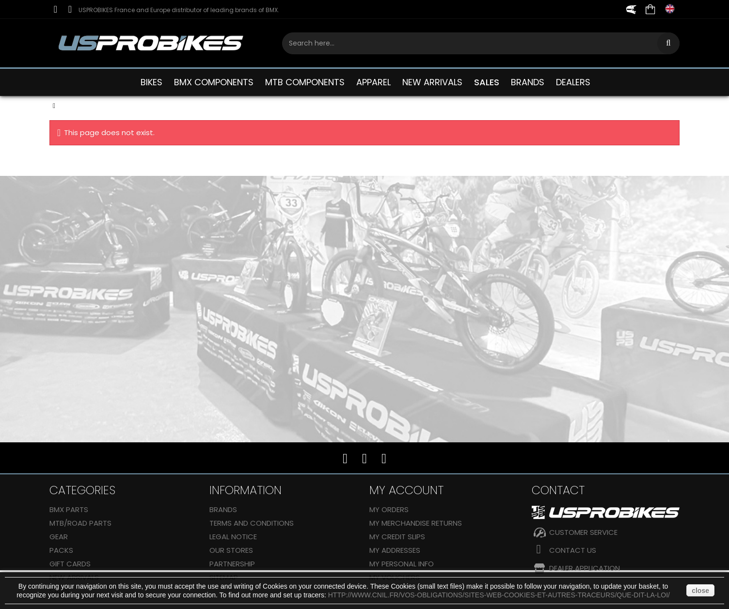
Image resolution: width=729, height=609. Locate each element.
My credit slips (397, 536)
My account (406, 490)
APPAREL (373, 82)
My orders (389, 509)
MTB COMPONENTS (305, 82)
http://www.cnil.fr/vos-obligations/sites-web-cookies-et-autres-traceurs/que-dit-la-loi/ (499, 595)
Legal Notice (233, 536)
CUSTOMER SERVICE (583, 532)
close (700, 590)
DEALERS (573, 82)
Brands (223, 509)
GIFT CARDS (70, 564)
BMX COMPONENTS (214, 82)
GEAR (58, 536)
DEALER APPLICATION (584, 568)
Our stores (231, 550)
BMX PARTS (68, 509)
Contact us (572, 550)
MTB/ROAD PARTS (80, 523)
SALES (486, 82)
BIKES (151, 82)
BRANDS (527, 82)
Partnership (232, 564)
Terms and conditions (251, 523)
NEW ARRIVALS (432, 82)
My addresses (394, 550)
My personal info (401, 564)
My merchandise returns (415, 523)
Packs (61, 550)
